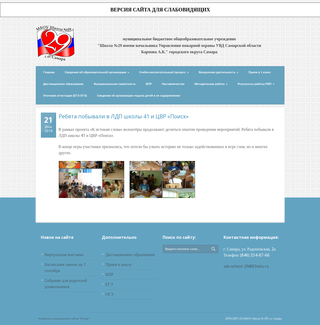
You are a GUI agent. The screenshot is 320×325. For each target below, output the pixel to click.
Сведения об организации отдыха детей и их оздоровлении (138, 95)
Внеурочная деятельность (218, 72)
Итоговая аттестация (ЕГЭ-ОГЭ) (65, 95)
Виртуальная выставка (64, 254)
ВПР (149, 83)
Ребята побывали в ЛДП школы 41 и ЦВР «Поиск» (124, 116)
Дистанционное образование (63, 83)
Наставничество (173, 83)
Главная (49, 72)
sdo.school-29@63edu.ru (246, 266)
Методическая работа (211, 83)
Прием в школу (119, 264)
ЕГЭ (109, 284)
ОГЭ (109, 294)
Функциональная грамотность (115, 83)
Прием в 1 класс (259, 72)
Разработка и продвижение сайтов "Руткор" (64, 318)
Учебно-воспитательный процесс (164, 72)
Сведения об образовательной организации (97, 72)
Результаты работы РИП (256, 83)
